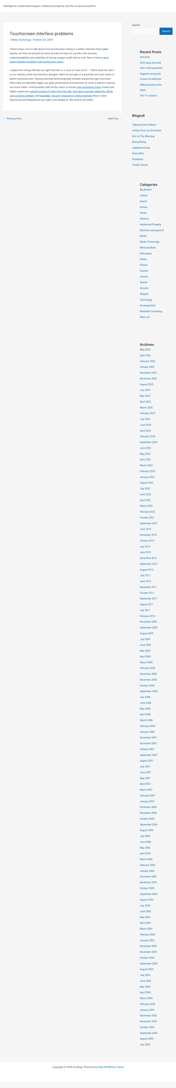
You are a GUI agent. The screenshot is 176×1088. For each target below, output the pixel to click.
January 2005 (148, 946)
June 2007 (146, 778)
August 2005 (147, 905)
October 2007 (147, 755)
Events (143, 202)
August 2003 (147, 1044)
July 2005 (145, 911)
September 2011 (149, 604)
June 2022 (146, 500)
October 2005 (147, 894)
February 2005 (148, 940)
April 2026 (146, 361)
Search (136, 25)
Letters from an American (146, 130)
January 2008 (148, 737)
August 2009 (147, 639)
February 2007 (148, 801)
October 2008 (147, 691)
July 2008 (145, 702)
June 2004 (146, 986)
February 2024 (148, 442)
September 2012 (149, 569)
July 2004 (145, 980)
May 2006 (145, 853)
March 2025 (147, 413)
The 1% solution (149, 95)
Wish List (145, 323)
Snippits (144, 299)
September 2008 (149, 697)
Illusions (145, 219)
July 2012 (145, 581)
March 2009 (147, 668)
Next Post (114, 118)
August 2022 (147, 488)
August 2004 (147, 975)
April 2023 (146, 465)
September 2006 (149, 830)
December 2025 (149, 378)
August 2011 (147, 610)
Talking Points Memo (144, 125)
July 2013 (145, 552)
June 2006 (146, 847)
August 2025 (147, 390)
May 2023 (145, 459)
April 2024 (146, 436)
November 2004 (149, 957)
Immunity (145, 57)
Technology (146, 305)
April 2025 (146, 407)
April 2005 (146, 928)
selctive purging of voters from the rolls (57, 91)
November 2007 (149, 749)
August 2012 (147, 575)
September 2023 (149, 448)
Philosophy (146, 259)
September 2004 (149, 969)
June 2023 (146, 453)
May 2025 (145, 401)
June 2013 (146, 558)
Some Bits (138, 154)
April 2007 (146, 789)
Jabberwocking (141, 148)
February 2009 (148, 673)
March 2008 (147, 726)
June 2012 (146, 587)
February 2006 (148, 870)
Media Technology (21, 39)
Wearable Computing (152, 317)
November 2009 (149, 627)
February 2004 (148, 1009)
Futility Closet (140, 165)
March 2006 (147, 865)
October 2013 (147, 546)
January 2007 (148, 807)
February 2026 (148, 367)
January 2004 (148, 1015)
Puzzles (144, 276)
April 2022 (146, 506)
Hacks (143, 213)
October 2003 (147, 1033)
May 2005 (145, 923)
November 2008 (149, 685)
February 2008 (148, 731)
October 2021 (147, 523)
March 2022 (147, 511)
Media (143, 241)
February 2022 (148, 517)
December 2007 (149, 743)
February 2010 (148, 621)
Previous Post (13, 118)
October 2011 (147, 598)
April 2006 (146, 859)
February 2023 (148, 477)
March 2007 (147, 795)
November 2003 (149, 1027)
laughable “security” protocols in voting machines (83, 95)
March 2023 (147, 471)
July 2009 (145, 645)
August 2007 (147, 766)
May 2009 (145, 656)
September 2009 (149, 633)
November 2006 (149, 818)
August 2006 (147, 836)
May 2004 (145, 992)
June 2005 (146, 917)
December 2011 (149, 592)
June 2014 (146, 534)
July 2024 (145, 424)
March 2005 (147, 934)
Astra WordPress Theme (111, 1072)
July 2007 (145, 772)
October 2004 (147, 963)
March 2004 (147, 1004)
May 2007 (145, 784)
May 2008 (145, 714)
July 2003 (145, 1050)
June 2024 (146, 430)
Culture (144, 196)
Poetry (143, 265)
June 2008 (146, 708)
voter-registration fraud (89, 87)
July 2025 (145, 395)
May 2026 (145, 355)
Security (144, 294)
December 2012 (149, 563)
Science (144, 282)
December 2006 (149, 812)
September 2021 (149, 529)
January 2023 (148, 482)
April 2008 (146, 720)
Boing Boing (139, 142)
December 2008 (149, 679)
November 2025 (149, 384)
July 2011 (145, 616)
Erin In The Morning (143, 136)
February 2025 (148, 419)
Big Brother (146, 190)
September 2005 (149, 899)
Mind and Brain (148, 253)
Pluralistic (138, 159)
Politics (144, 270)
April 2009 (146, 662)
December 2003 (149, 1021)
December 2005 (149, 882)
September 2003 (149, 1038)
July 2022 (145, 494)
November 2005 (149, 888)
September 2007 (149, 760)
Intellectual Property (151, 225)
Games (144, 207)
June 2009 (146, 650)
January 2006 (148, 876)
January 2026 (148, 372)
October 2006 (147, 824)
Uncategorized (148, 311)
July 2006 (145, 841)
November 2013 (149, 540)
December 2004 (149, 951)
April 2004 (146, 998)
